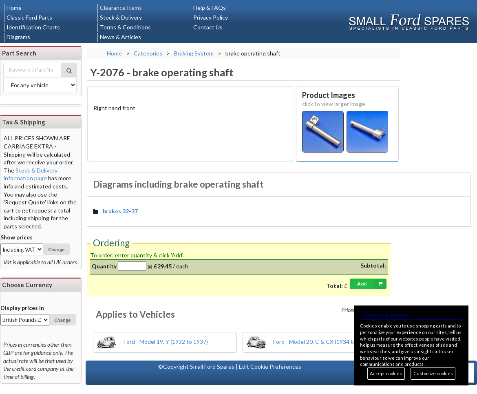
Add (371, 284)
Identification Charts (33, 27)
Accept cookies (386, 373)
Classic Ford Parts (29, 17)
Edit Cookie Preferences (270, 366)
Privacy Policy (210, 17)
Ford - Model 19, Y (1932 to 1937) (152, 341)
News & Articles (120, 36)
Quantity (104, 266)
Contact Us (208, 27)
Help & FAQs (209, 7)
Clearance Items (121, 7)
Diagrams (18, 36)
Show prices (16, 237)
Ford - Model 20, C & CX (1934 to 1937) (309, 341)
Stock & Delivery (121, 17)
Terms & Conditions (125, 27)
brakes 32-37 (120, 211)
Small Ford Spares (212, 366)
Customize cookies (433, 373)
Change (56, 249)
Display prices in (22, 307)
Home (14, 7)
